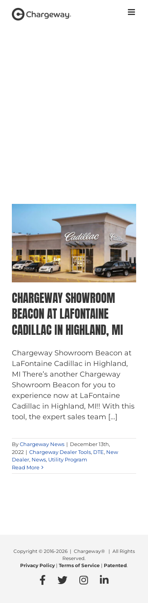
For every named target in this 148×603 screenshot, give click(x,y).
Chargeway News (42, 444)
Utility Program (67, 459)
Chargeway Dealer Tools (60, 452)
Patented (115, 565)
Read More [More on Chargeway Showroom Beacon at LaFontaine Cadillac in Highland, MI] (25, 467)
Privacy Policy (37, 565)
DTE (98, 452)
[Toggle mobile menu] (132, 12)
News (39, 459)
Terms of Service (79, 565)
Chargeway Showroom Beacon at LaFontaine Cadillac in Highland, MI (67, 314)
